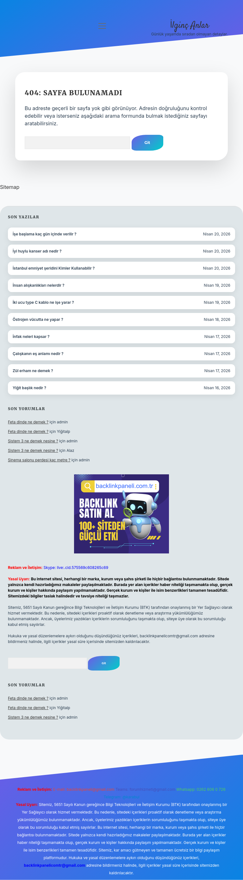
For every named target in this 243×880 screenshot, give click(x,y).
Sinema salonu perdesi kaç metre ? (39, 460)
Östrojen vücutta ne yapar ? (38, 319)
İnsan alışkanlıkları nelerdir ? (39, 285)
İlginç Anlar (189, 25)
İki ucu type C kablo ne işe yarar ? (43, 302)
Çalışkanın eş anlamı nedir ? (38, 353)
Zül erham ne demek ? (33, 370)
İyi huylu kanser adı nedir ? (37, 251)
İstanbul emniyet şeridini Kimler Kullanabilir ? (54, 268)
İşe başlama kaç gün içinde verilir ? (45, 234)
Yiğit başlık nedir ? (29, 387)
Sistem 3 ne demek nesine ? (33, 441)
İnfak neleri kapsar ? (31, 336)
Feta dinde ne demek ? (28, 422)
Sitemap (9, 187)
